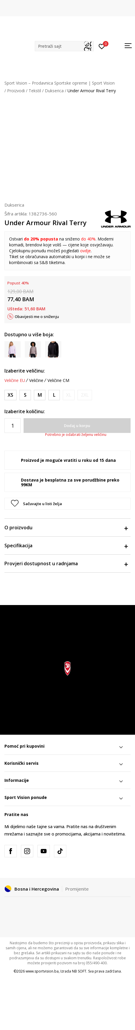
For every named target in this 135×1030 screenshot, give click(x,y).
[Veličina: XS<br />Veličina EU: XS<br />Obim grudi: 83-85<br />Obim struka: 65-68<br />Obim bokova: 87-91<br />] (10, 395)
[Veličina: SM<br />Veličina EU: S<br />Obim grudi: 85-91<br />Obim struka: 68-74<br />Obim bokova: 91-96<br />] (25, 395)
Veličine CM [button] (58, 380)
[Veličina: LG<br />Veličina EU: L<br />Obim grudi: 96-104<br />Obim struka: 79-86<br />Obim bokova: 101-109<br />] (54, 395)
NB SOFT (79, 971)
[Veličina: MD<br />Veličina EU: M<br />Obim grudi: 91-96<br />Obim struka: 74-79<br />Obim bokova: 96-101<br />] (39, 395)
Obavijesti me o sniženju (37, 316)
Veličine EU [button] (14, 380)
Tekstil (35, 90)
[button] (64, 46)
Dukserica (54, 90)
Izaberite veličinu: (24, 370)
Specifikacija (66, 545)
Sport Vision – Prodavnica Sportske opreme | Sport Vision (59, 83)
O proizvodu (66, 527)
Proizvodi (16, 90)
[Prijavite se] (102, 46)
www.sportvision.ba (42, 971)
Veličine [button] (36, 380)
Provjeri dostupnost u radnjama (66, 563)
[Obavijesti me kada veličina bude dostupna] (69, 395)
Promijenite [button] (77, 889)
